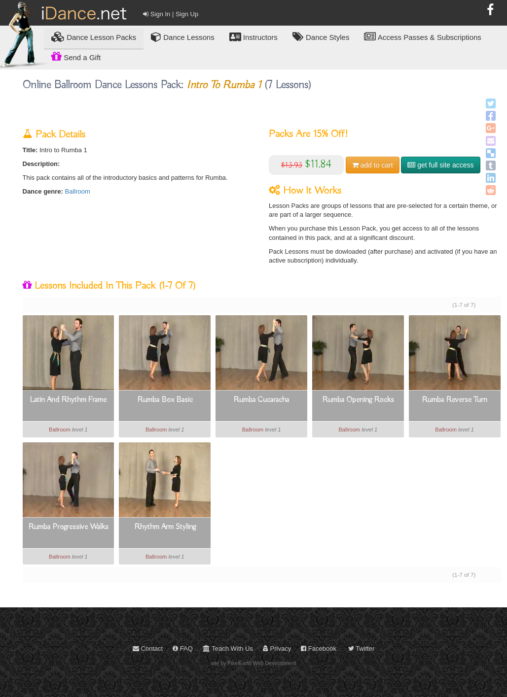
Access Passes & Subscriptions (422, 37)
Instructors (253, 37)
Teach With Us (228, 648)
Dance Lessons (183, 37)
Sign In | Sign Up (170, 14)
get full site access (440, 165)
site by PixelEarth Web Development (253, 663)
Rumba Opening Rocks (358, 400)
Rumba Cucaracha (261, 400)
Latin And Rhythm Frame (68, 400)
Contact (148, 648)
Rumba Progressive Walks (68, 527)
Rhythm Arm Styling (165, 527)
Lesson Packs (93, 37)
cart (372, 165)
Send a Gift (76, 56)
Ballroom (77, 191)
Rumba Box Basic (165, 400)
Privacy (277, 648)
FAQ (183, 648)
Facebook (318, 648)
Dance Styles (321, 37)
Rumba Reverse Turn (454, 400)
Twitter (361, 648)
